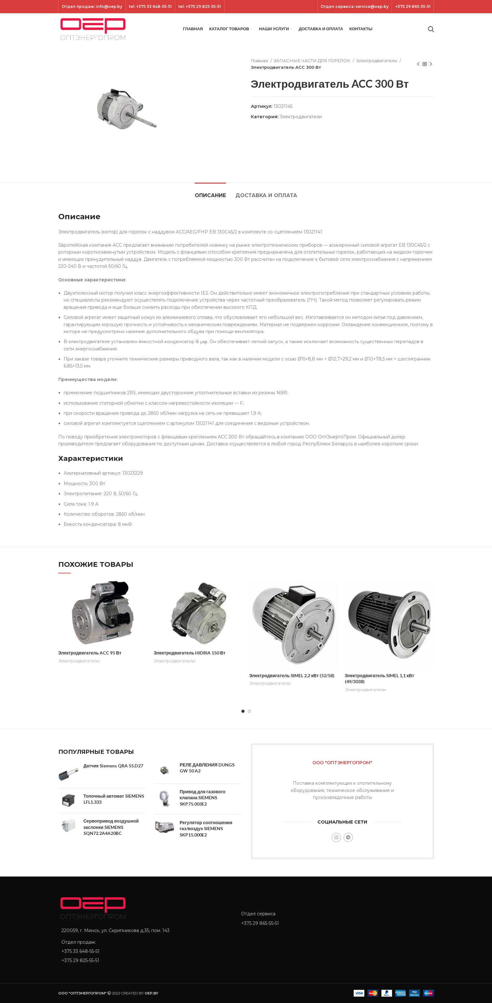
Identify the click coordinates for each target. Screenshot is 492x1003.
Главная (260, 60)
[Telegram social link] (348, 837)
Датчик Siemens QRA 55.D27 (113, 765)
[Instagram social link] (336, 837)
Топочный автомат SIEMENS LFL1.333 (114, 799)
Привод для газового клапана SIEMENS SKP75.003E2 (202, 798)
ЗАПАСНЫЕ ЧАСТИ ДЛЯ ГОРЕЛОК (312, 60)
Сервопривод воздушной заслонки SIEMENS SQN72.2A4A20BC (111, 827)
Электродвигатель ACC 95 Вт (90, 652)
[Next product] (431, 64)
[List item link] (145, 951)
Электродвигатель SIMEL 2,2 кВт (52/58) (292, 675)
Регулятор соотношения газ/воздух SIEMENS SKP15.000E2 (206, 828)
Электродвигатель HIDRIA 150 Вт (190, 652)
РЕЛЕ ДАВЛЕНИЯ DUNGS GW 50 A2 (207, 768)
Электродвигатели (377, 60)
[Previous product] (418, 64)
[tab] (210, 192)
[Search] (431, 29)
